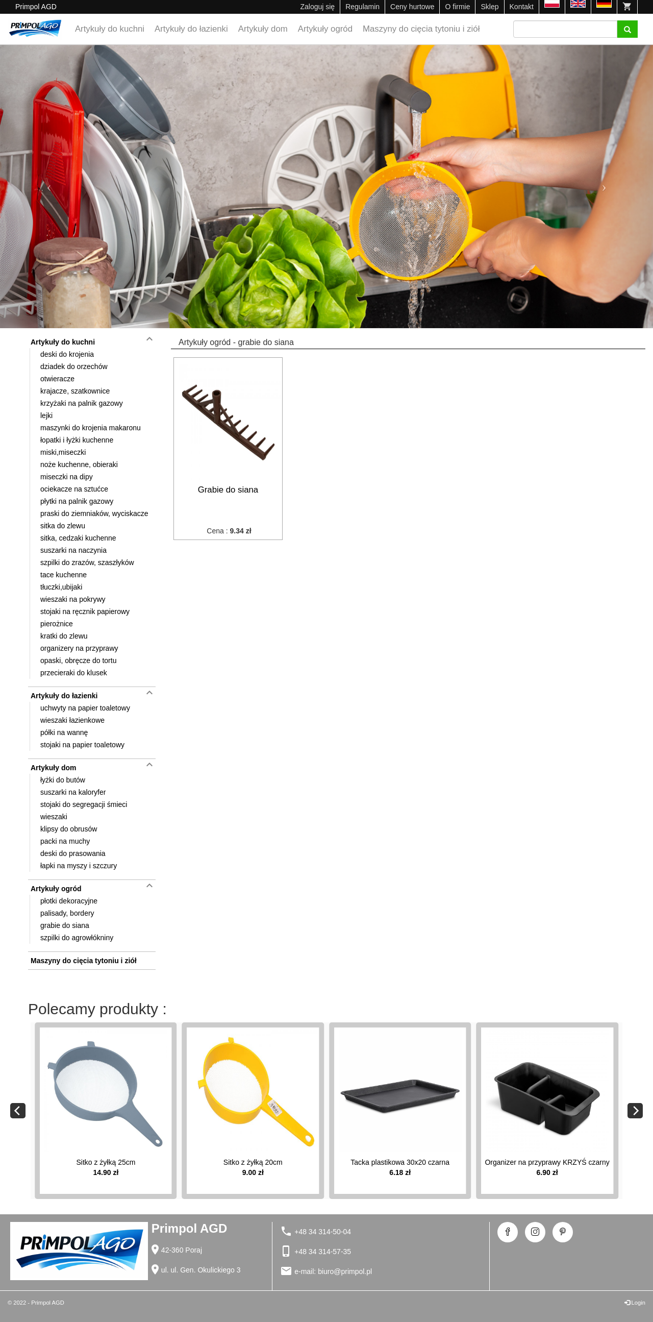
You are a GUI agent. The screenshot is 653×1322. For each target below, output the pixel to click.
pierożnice (56, 624)
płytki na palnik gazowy (76, 501)
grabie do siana (64, 925)
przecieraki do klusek (73, 673)
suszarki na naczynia (73, 550)
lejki (46, 415)
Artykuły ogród (325, 29)
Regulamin (362, 7)
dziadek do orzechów (74, 366)
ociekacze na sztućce (74, 489)
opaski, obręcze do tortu (78, 660)
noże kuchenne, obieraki (79, 464)
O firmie (457, 7)
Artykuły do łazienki (191, 29)
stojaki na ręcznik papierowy (85, 611)
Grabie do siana (228, 490)
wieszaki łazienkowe (72, 720)
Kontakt (522, 7)
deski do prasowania (73, 853)
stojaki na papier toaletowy (82, 745)
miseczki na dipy (66, 477)
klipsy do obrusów (68, 829)
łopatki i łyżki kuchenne (76, 440)
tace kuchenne (63, 575)
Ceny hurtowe (412, 7)
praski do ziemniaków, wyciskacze (94, 513)
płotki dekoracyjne (68, 901)
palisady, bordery (67, 913)
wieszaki (53, 817)
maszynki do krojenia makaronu (90, 428)
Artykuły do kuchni (109, 29)
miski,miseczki (63, 452)
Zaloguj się (317, 7)
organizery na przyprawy (79, 648)
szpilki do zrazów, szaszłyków (87, 562)
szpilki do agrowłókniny (76, 938)
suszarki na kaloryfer (73, 792)
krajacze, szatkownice (75, 391)
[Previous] (18, 1110)
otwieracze (57, 379)
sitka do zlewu (62, 526)
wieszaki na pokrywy (73, 599)
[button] (49, 186)
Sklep (489, 7)
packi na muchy (65, 841)
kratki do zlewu (64, 636)
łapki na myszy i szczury (78, 866)
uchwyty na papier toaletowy (85, 708)
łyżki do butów (62, 780)
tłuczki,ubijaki (61, 587)
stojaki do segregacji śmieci (83, 804)
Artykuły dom (263, 29)
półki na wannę (64, 732)
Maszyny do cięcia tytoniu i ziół (421, 29)
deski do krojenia (67, 354)
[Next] (635, 1110)
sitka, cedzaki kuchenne (78, 538)
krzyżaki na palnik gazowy (81, 403)
